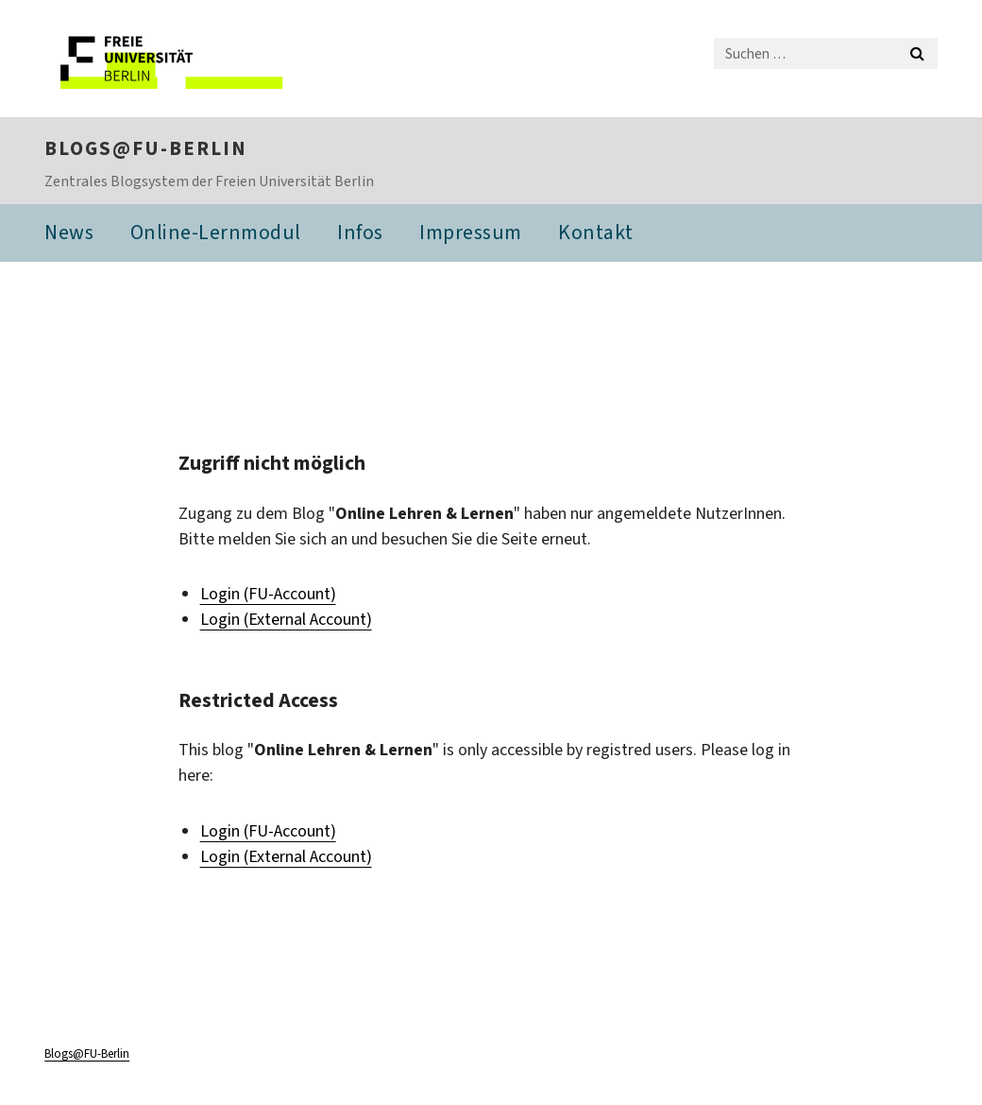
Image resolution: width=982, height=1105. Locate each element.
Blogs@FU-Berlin (145, 149)
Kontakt (596, 234)
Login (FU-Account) (268, 595)
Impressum (470, 234)
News (68, 234)
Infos (360, 234)
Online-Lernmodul (215, 234)
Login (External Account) (286, 621)
